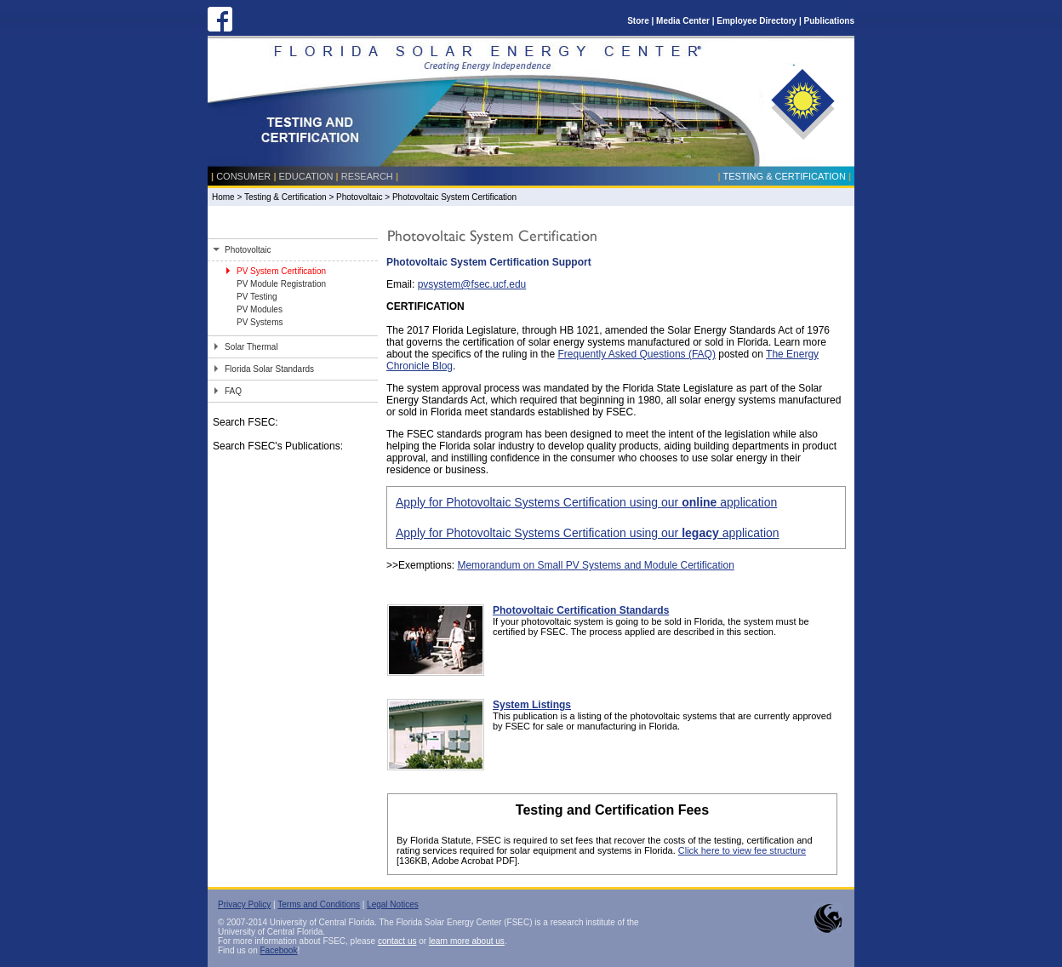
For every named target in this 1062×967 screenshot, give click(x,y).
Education (306, 176)
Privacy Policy (244, 904)
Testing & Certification (783, 176)
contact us (397, 941)
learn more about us (467, 941)
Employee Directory (756, 21)
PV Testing (257, 296)
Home (223, 197)
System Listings (532, 705)
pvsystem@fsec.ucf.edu (472, 284)
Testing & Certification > (290, 197)
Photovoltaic (360, 197)
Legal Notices (393, 904)
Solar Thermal (251, 347)
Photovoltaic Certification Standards (581, 610)
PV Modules (260, 309)
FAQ (233, 391)
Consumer (243, 176)
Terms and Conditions (318, 904)
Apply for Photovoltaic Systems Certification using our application (586, 502)
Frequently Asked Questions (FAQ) (636, 354)
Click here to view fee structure (742, 850)
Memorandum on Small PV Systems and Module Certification (595, 565)
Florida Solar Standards (269, 369)
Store (638, 21)
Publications (829, 21)
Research (367, 176)
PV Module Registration (281, 284)
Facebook (278, 950)
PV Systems (260, 322)
